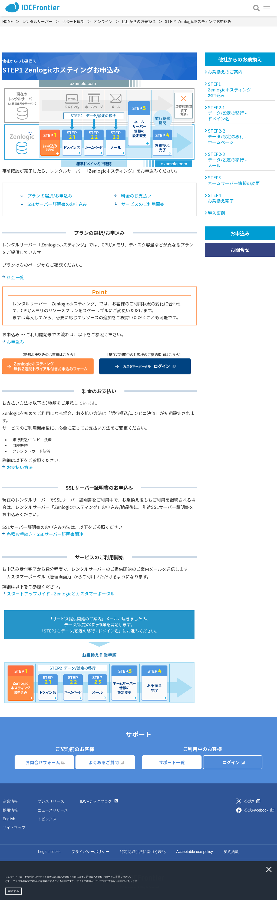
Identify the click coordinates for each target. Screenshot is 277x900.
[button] (141, 881)
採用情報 (10, 810)
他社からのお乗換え (240, 59)
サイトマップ (14, 827)
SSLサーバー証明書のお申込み (57, 204)
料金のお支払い (136, 195)
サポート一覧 (172, 762)
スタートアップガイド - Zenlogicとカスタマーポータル (61, 593)
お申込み (15, 341)
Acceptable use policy (194, 851)
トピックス (47, 819)
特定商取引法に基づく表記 (143, 851)
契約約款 (231, 851)
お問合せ (240, 249)
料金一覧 (15, 277)
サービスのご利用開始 (142, 204)
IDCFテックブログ (99, 801)
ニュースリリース (53, 810)
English (9, 819)
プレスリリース (51, 801)
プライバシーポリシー (90, 851)
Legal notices (49, 851)
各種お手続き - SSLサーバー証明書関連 (45, 534)
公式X (252, 801)
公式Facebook (259, 810)
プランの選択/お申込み (49, 195)
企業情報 (10, 801)
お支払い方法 (20, 467)
